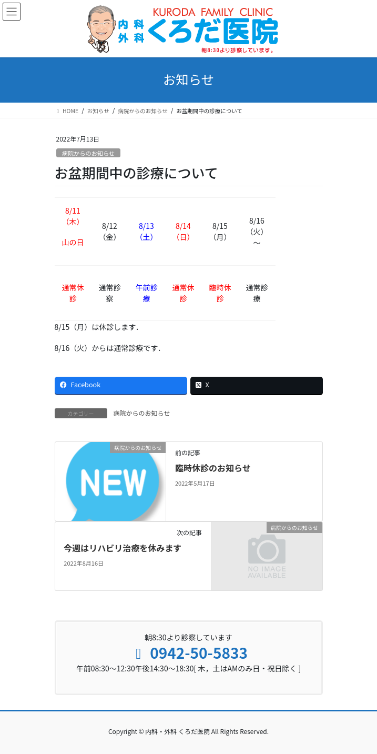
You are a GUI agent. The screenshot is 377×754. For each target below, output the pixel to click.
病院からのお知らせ (88, 153)
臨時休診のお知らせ (213, 467)
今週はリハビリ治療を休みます (122, 547)
